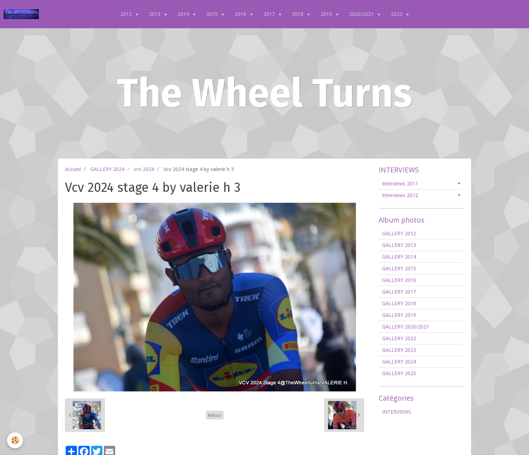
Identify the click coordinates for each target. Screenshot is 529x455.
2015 (212, 14)
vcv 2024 (144, 169)
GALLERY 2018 (399, 303)
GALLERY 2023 (399, 350)
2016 (241, 14)
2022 (397, 14)
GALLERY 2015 (399, 268)
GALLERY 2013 (399, 245)
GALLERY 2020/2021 (405, 326)
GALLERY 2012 (399, 233)
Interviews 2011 (400, 183)
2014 (184, 14)
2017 (269, 14)
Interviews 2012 (400, 195)
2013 (155, 14)
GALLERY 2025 (399, 373)
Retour (214, 415)
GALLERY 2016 (399, 280)
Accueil (73, 169)
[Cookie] (15, 440)
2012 (126, 14)
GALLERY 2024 (107, 169)
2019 (327, 14)
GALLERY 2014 (399, 256)
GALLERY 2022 (399, 338)
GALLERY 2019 (399, 315)
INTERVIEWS (396, 411)
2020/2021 (362, 14)
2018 (298, 14)
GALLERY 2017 (399, 291)
